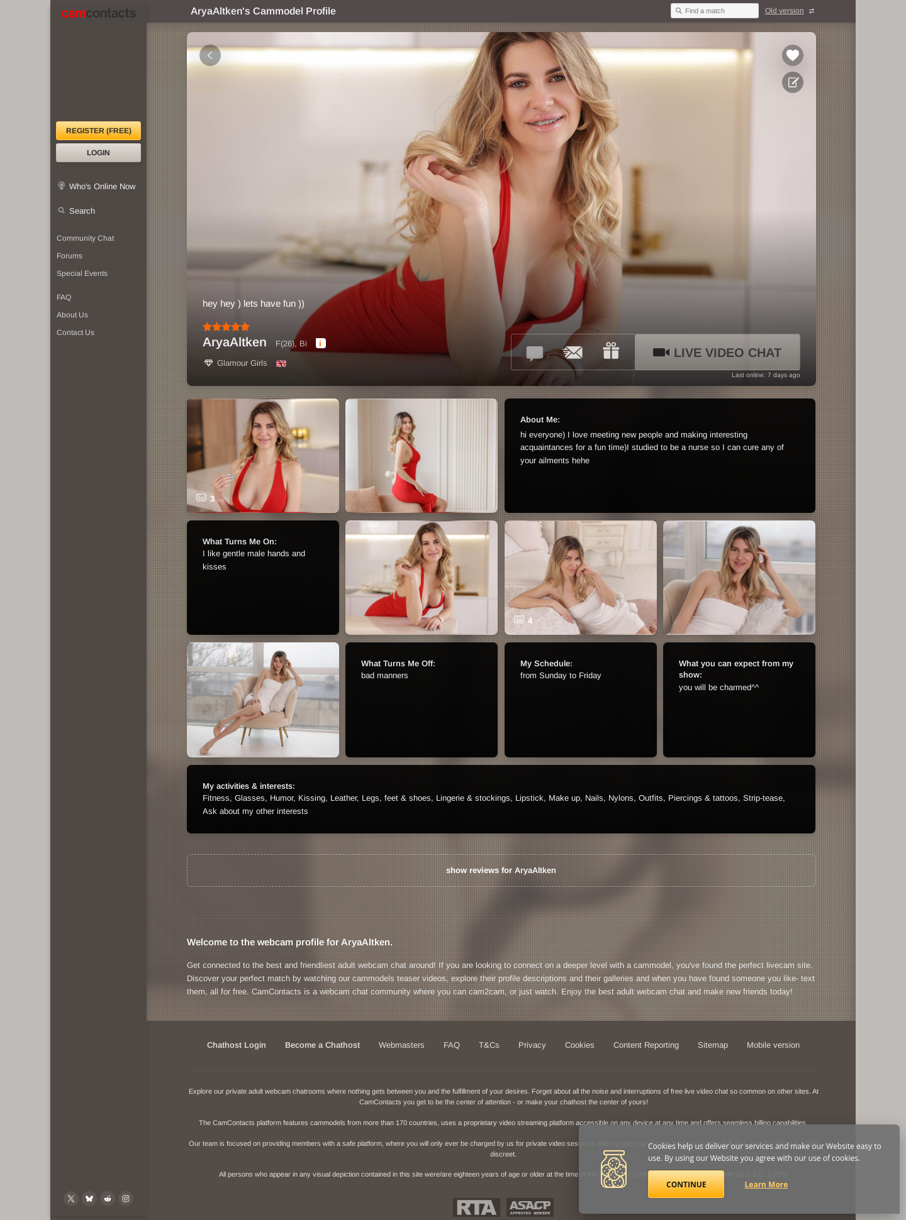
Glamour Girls (235, 363)
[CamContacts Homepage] (98, 62)
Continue (686, 1184)
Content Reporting (646, 1045)
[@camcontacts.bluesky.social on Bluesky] (89, 1198)
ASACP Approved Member (530, 1207)
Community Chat (85, 238)
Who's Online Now (102, 186)
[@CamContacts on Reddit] (107, 1198)
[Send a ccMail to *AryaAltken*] (573, 352)
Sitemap (713, 1045)
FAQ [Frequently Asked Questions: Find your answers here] (64, 297)
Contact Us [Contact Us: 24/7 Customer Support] (75, 332)
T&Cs (489, 1045)
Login (98, 152)
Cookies (580, 1045)
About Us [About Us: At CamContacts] (72, 314)
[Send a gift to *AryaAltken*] (611, 352)
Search (82, 211)
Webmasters (402, 1045)
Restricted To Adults (476, 1207)
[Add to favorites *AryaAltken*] (792, 55)
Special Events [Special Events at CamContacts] (82, 273)
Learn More (766, 1184)
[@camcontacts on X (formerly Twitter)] (71, 1198)
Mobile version (773, 1045)
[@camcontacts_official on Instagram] (125, 1198)
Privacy (532, 1045)
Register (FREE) (98, 130)
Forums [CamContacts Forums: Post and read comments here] (69, 255)
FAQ (452, 1045)
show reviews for (501, 870)
